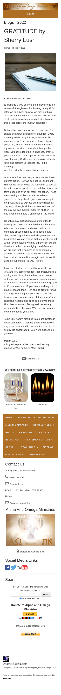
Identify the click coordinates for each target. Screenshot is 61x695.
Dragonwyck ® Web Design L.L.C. (43, 668)
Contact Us (30, 358)
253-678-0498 (14, 477)
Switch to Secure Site (31, 551)
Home (8, 496)
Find (31, 587)
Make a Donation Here (30, 625)
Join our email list (18, 503)
